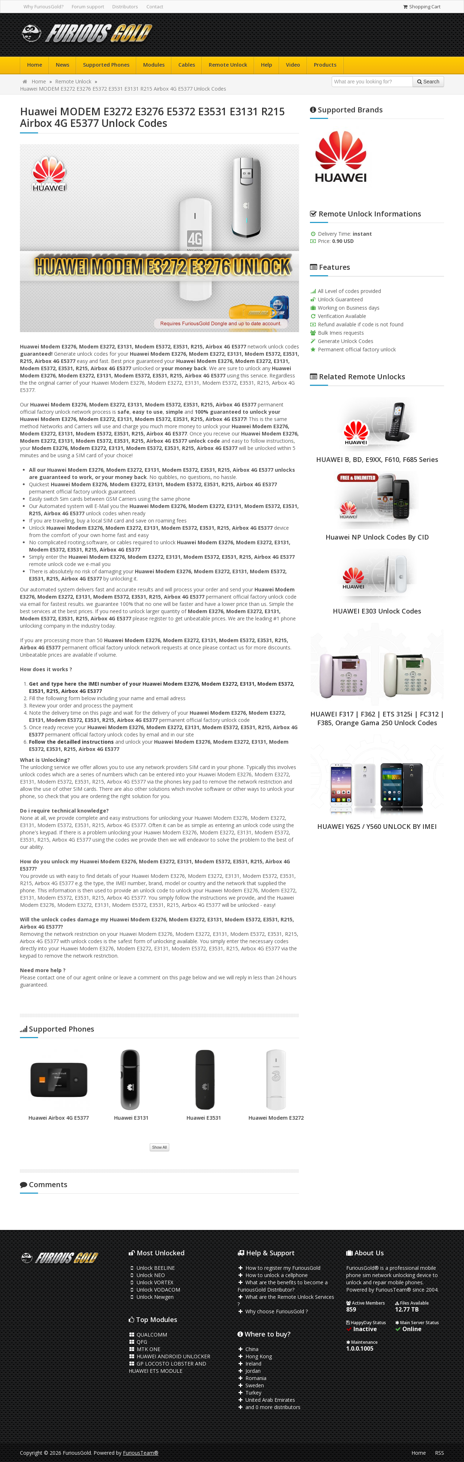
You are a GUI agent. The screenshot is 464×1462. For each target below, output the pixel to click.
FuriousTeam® (140, 1452)
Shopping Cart (421, 6)
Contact (154, 6)
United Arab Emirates (266, 1399)
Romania (251, 1378)
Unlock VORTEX (151, 1282)
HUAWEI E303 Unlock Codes (377, 611)
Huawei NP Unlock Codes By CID (377, 537)
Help (266, 64)
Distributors (125, 6)
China (247, 1349)
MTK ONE (144, 1349)
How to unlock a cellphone (272, 1275)
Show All (159, 1147)
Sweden (250, 1385)
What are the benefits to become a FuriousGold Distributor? (282, 1286)
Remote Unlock (228, 64)
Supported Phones (106, 64)
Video (293, 64)
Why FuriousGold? (43, 6)
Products (325, 64)
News (62, 64)
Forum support (88, 6)
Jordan (249, 1370)
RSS (439, 1452)
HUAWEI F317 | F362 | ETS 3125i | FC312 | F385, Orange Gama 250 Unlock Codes (377, 718)
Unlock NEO (147, 1275)
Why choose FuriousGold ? (272, 1311)
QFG (138, 1341)
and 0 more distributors (269, 1407)
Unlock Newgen (151, 1296)
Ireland (249, 1363)
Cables (186, 64)
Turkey (249, 1392)
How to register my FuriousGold (278, 1267)
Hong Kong (254, 1356)
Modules (154, 64)
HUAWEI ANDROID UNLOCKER (169, 1356)
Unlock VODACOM (154, 1289)
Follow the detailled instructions (71, 741)
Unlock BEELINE (152, 1267)
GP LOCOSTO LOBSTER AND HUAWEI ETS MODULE (167, 1367)
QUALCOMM (148, 1334)
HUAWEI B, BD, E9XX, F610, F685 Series (377, 459)
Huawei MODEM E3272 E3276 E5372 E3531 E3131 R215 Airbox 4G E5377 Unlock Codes (123, 88)
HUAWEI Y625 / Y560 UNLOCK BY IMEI (377, 826)
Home (34, 64)
